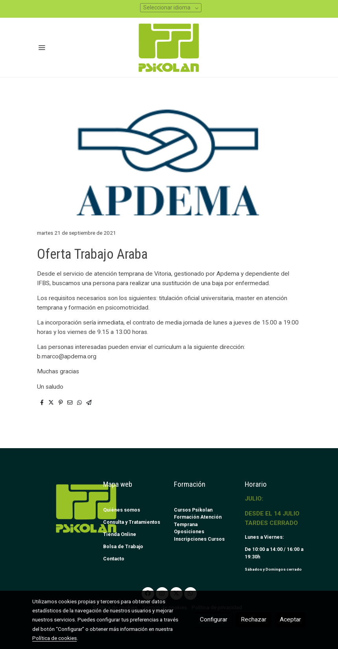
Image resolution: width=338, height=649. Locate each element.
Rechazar (253, 619)
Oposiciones (189, 531)
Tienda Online (119, 534)
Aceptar (290, 619)
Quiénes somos (121, 510)
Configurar (213, 619)
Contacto (113, 559)
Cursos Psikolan (193, 510)
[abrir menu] (42, 47)
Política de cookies (54, 638)
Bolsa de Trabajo (123, 546)
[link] (169, 47)
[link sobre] (63, 508)
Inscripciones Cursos (199, 539)
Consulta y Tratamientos (131, 522)
